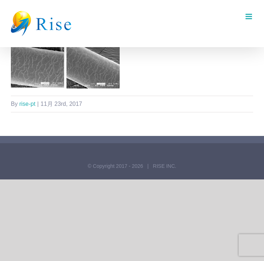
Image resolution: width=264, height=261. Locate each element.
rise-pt (27, 104)
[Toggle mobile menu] (249, 16)
